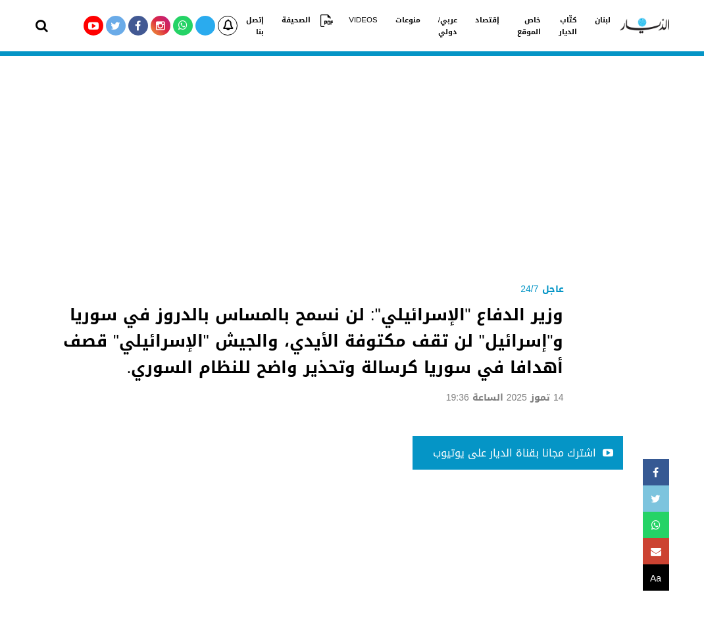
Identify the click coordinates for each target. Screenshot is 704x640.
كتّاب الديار (549, 25)
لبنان (582, 19)
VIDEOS (356, 19)
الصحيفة (293, 19)
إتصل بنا (254, 25)
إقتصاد (473, 19)
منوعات (397, 19)
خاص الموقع (512, 25)
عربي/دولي (435, 25)
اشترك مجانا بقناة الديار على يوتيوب (523, 453)
